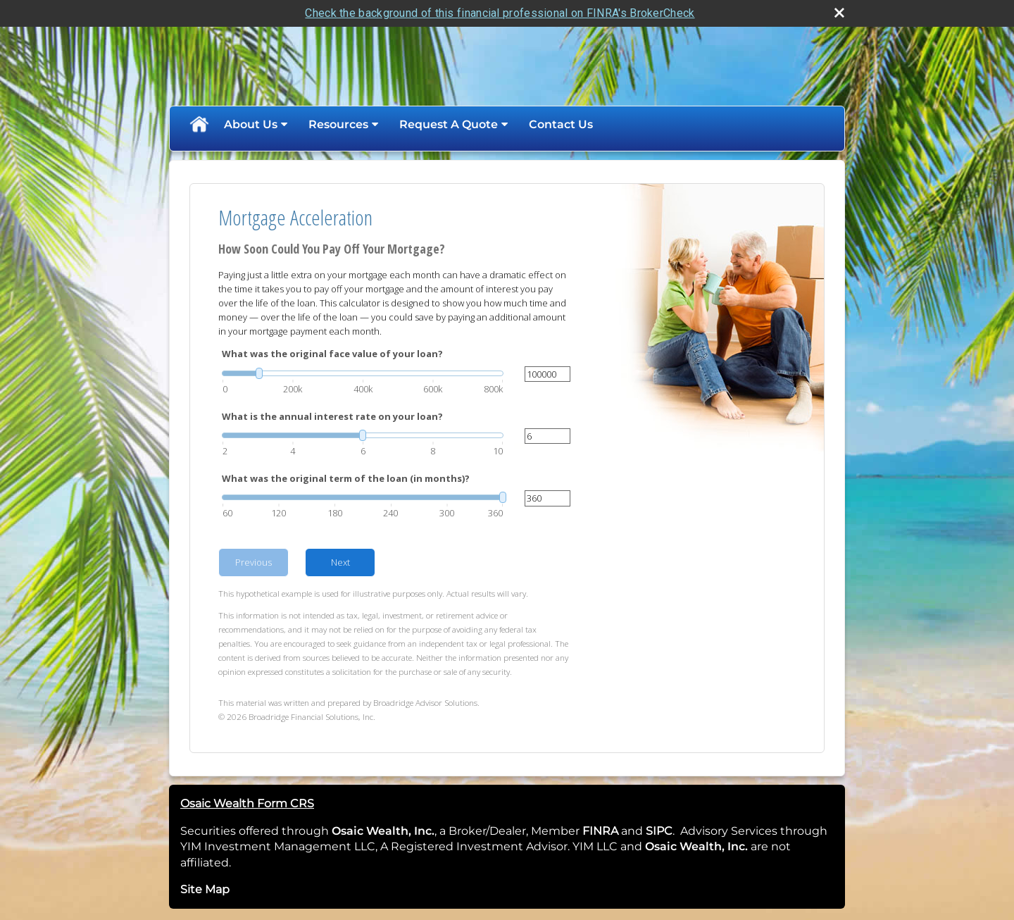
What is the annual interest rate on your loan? (332, 416)
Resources (338, 124)
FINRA (599, 831)
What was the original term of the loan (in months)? (346, 478)
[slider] (362, 373)
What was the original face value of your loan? (332, 353)
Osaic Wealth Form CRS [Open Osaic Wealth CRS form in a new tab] (247, 803)
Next (340, 562)
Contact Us (561, 124)
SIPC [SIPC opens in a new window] (659, 831)
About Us (250, 124)
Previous (253, 562)
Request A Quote (448, 124)
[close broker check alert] (839, 12)
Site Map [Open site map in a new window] (205, 889)
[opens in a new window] (619, 831)
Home (198, 124)
